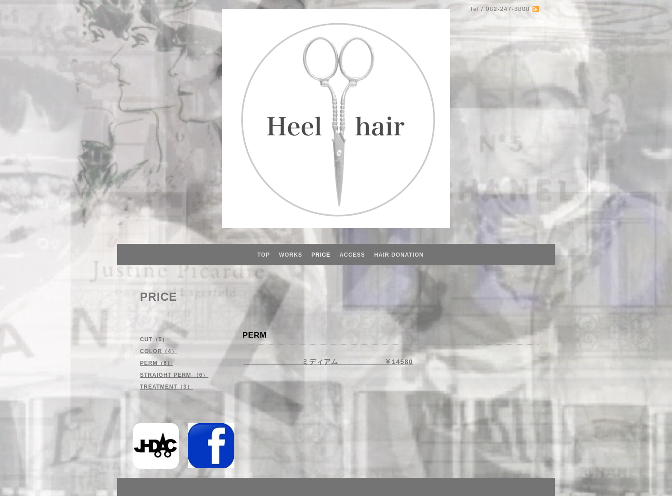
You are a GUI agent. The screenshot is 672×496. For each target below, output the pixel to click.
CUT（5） (154, 339)
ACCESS (352, 255)
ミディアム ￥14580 (328, 361)
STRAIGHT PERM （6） (174, 375)
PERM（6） (156, 363)
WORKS (290, 255)
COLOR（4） (158, 351)
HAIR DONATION (399, 255)
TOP (264, 255)
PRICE (321, 255)
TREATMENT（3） (166, 387)
